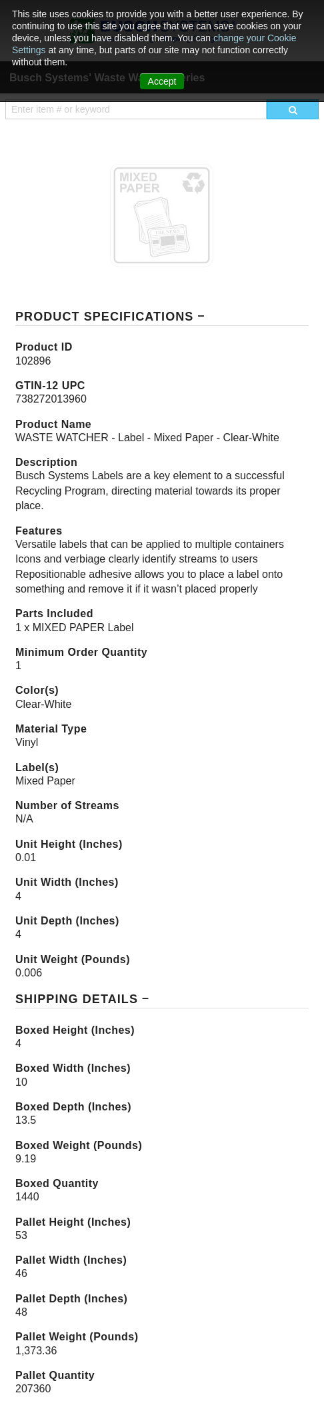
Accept (162, 81)
